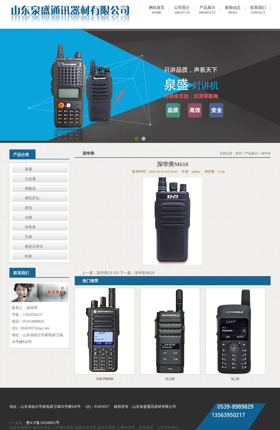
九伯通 (30, 179)
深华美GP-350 (108, 273)
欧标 (28, 256)
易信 (28, 208)
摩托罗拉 (32, 198)
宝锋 (28, 237)
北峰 (28, 217)
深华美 (30, 227)
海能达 (30, 188)
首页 (238, 153)
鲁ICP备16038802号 (43, 423)
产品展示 (251, 153)
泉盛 (28, 169)
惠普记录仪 (34, 246)
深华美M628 (144, 273)
